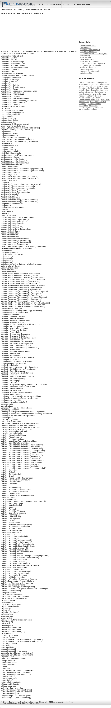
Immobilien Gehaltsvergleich (88, 107)
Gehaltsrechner (100, 92)
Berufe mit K (7, 13)
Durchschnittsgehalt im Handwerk (92, 63)
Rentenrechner (85, 48)
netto (94, 94)
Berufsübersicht (97, 90)
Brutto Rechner (85, 57)
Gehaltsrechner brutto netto (89, 100)
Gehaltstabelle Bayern (88, 52)
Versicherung (85, 56)
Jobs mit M (38, 13)
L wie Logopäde (86, 73)
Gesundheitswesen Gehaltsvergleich (93, 54)
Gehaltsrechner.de (15, 702)
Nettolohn (82, 104)
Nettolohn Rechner (94, 96)
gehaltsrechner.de (94, 104)
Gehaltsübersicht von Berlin (90, 65)
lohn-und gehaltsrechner (99, 86)
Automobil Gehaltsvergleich (90, 71)
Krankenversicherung (88, 67)
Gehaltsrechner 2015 (88, 46)
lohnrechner (83, 106)
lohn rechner (92, 109)
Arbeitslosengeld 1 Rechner (89, 98)
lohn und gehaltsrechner (93, 91)
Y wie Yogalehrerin (87, 59)
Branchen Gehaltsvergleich (90, 50)
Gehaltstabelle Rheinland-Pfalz (90, 88)
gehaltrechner (98, 108)
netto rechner (89, 84)
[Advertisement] (37, 32)
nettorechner (83, 86)
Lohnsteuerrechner (87, 69)
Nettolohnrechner (102, 84)
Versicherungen (85, 94)
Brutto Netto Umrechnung (89, 61)
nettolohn (82, 109)
